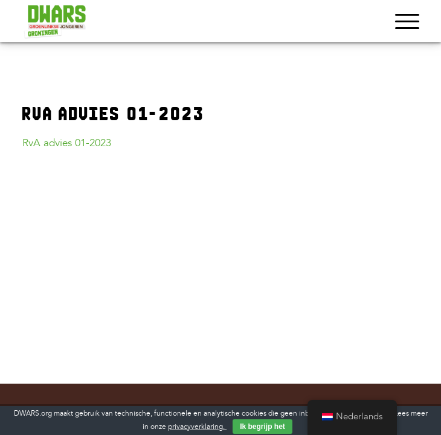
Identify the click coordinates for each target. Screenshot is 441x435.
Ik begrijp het (262, 426)
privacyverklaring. (197, 426)
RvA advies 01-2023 (66, 143)
